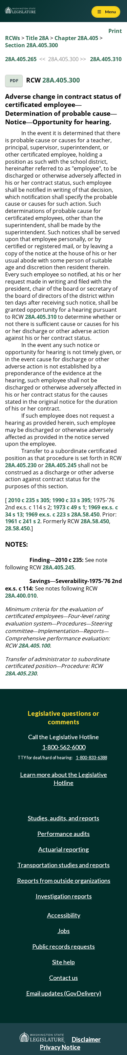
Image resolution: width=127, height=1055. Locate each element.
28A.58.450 (95, 521)
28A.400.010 (21, 595)
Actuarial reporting (63, 849)
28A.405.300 (61, 80)
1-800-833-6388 (91, 757)
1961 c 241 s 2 (22, 521)
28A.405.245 (61, 465)
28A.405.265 (21, 59)
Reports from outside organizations (63, 880)
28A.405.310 (106, 59)
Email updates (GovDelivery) (63, 993)
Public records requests (63, 946)
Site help (63, 962)
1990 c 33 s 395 (71, 500)
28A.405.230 (21, 465)
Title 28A (37, 38)
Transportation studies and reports (63, 865)
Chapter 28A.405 (76, 38)
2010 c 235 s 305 (28, 500)
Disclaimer (86, 1039)
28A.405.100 (34, 645)
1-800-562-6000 (63, 747)
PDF (14, 81)
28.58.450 (17, 528)
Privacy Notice (60, 1047)
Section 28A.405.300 (31, 45)
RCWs (12, 38)
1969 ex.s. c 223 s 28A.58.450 (62, 514)
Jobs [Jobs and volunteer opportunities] (64, 930)
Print (115, 31)
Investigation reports (64, 896)
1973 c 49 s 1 (69, 507)
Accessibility (63, 915)
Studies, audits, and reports (63, 818)
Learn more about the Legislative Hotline (63, 778)
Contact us (63, 977)
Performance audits (63, 833)
